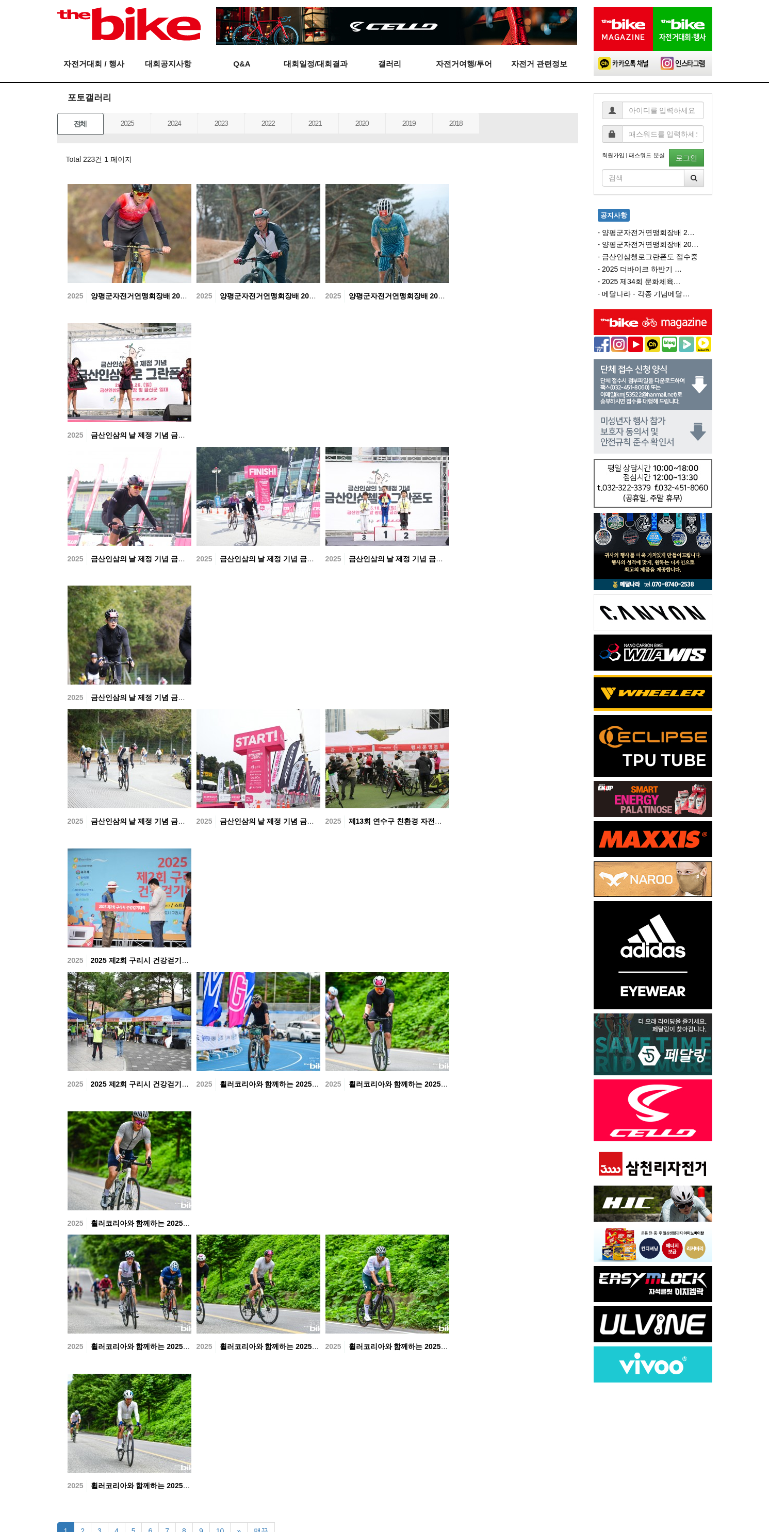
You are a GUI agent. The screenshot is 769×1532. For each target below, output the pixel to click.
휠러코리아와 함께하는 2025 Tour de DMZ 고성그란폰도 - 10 (448, 1084)
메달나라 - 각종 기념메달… (646, 294)
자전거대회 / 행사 (93, 63)
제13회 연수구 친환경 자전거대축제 (407, 821)
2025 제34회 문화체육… (641, 281)
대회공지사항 (168, 63)
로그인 (686, 158)
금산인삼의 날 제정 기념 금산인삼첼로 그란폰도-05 (303, 559)
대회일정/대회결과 (316, 63)
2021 (315, 123)
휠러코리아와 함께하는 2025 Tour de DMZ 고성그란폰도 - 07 (319, 1346)
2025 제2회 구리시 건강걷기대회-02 (150, 960)
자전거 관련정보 (539, 63)
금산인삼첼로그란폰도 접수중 (650, 257)
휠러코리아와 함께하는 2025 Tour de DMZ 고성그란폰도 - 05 (190, 1485)
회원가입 (613, 155)
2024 (174, 123)
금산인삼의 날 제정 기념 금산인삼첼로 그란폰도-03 (174, 697)
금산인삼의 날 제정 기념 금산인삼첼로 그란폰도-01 (303, 821)
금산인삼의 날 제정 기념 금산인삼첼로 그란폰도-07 (174, 435)
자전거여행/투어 (464, 63)
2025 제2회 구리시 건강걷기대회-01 (150, 1084)
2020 (362, 123)
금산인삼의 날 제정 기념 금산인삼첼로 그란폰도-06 (174, 559)
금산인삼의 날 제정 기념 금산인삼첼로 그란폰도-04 (432, 559)
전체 (80, 124)
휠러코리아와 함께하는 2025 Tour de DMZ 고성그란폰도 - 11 (319, 1084)
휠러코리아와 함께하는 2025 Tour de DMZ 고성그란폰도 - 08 (190, 1346)
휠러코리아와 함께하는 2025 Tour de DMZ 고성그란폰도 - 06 (448, 1346)
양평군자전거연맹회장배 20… (650, 244)
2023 (221, 123)
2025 (127, 123)
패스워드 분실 (646, 155)
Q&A (241, 63)
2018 (456, 123)
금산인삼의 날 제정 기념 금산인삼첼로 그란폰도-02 (174, 821)
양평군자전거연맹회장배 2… (648, 232)
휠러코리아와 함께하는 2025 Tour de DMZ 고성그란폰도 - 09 (190, 1223)
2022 (268, 123)
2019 (409, 123)
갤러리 (389, 63)
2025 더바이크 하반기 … (642, 269)
